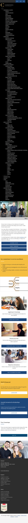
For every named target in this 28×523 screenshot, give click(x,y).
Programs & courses (8, 10)
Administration (10, 129)
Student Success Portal (9, 183)
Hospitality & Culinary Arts (12, 158)
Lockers (8, 106)
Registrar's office (8, 47)
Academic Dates (14, 243)
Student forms (10, 52)
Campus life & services (8, 64)
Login (5, 179)
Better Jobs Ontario (9, 19)
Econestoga (7, 185)
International (7, 32)
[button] (26, 1)
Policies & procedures (11, 137)
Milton (8, 171)
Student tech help (10, 74)
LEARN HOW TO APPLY (14, 319)
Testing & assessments (9, 35)
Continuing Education (9, 12)
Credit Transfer (14, 246)
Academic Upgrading (9, 18)
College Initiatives (8, 144)
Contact (6, 61)
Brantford (9, 164)
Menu (26, 218)
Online (6, 14)
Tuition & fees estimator (11, 43)
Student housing (10, 113)
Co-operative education (11, 119)
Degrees (7, 25)
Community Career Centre (12, 116)
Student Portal (8, 182)
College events (10, 126)
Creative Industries (10, 154)
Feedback (12, 516)
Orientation (9, 95)
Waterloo (9, 174)
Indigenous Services (11, 81)
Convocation (9, 50)
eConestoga (9, 70)
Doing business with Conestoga (13, 131)
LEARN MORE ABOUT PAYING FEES (14, 346)
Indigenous (7, 143)
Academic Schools (8, 148)
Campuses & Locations (9, 162)
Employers (7, 199)
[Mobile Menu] (2, 8)
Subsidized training (8, 33)
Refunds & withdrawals (11, 45)
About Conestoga (8, 122)
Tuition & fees (10, 42)
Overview (7, 123)
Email (6, 181)
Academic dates (10, 49)
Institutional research (11, 136)
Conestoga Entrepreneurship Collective (14, 117)
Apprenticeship (8, 15)
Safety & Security (10, 112)
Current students (8, 190)
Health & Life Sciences (11, 157)
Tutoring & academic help (12, 75)
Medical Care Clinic (10, 82)
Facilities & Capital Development (13, 102)
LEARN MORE (14, 392)
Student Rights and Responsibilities (13, 87)
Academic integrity (10, 67)
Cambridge (9, 165)
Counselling (9, 80)
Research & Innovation (9, 141)
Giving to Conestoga (11, 133)
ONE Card (9, 108)
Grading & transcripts (11, 53)
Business (9, 151)
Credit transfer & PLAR (9, 24)
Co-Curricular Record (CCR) (12, 92)
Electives (7, 28)
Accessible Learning (11, 68)
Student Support (8, 77)
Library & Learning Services (12, 71)
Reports (8, 138)
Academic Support (8, 66)
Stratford (9, 172)
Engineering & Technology (12, 155)
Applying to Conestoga (9, 38)
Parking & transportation (12, 109)
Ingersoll (8, 168)
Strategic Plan (9, 140)
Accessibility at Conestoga (12, 145)
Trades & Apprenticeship (11, 161)
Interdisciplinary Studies (11, 159)
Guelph (8, 167)
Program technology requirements (13, 73)
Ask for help (9, 78)
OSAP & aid (9, 57)
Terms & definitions (11, 54)
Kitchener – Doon (10, 169)
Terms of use (23, 515)
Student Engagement (11, 96)
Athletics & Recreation (11, 91)
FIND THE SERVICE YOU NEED (14, 372)
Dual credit (7, 26)
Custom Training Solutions (10, 22)
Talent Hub (9, 120)
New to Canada (8, 193)
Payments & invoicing (11, 40)
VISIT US (14, 435)
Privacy (18, 515)
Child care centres (10, 101)
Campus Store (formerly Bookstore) (14, 99)
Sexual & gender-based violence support (14, 88)
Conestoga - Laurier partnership (11, 21)
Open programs (8, 17)
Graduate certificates (9, 29)
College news (9, 124)
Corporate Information (9, 127)
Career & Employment (9, 115)
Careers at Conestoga (11, 130)
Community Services (11, 152)
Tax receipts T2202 (10, 46)
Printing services (10, 110)
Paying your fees (8, 39)
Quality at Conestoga (11, 147)
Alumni (6, 197)
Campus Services (8, 98)
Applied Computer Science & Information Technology (17, 150)
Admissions (6, 36)
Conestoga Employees (9, 195)
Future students (8, 189)
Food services (9, 103)
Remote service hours (11, 84)
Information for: (7, 188)
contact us (22, 237)
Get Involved (7, 89)
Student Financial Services (10, 56)
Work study (9, 60)
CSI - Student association (12, 94)
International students (9, 192)
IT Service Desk (10, 105)
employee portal (8, 186)
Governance (9, 134)
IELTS (6, 31)
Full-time (7, 11)
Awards (8, 59)
